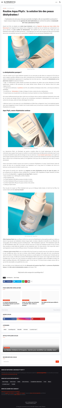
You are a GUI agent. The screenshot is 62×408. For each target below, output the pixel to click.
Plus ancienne (56, 310)
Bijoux (49, 381)
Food (45, 381)
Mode (5, 329)
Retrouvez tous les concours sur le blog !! (10, 391)
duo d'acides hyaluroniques (44, 154)
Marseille (19, 329)
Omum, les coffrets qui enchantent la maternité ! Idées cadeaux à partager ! (30, 304)
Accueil (4, 8)
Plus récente (5, 310)
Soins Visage (16, 277)
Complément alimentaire (36, 381)
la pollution (20, 87)
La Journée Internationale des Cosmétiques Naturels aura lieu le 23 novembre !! (11, 304)
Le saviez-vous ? (33, 329)
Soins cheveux (25, 381)
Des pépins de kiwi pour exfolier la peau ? (50, 303)
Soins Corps (12, 381)
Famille (13, 384)
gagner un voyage (21, 393)
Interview (26, 329)
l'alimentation (15, 91)
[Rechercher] (29, 362)
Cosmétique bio (10, 8)
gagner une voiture (9, 393)
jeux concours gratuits (35, 393)
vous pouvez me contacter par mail (9, 374)
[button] (2, 2)
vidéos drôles (17, 394)
